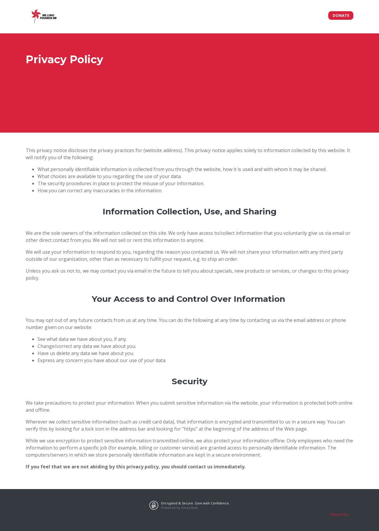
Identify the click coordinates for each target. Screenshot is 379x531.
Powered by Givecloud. (179, 507)
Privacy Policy (339, 514)
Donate (341, 15)
